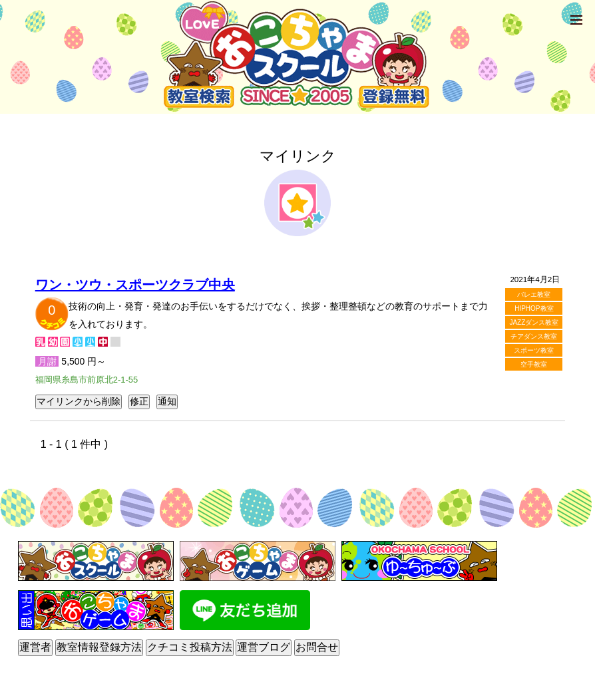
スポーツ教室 (534, 350)
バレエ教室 (533, 294)
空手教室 (533, 364)
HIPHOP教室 (533, 308)
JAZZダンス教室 (533, 322)
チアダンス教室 (533, 336)
